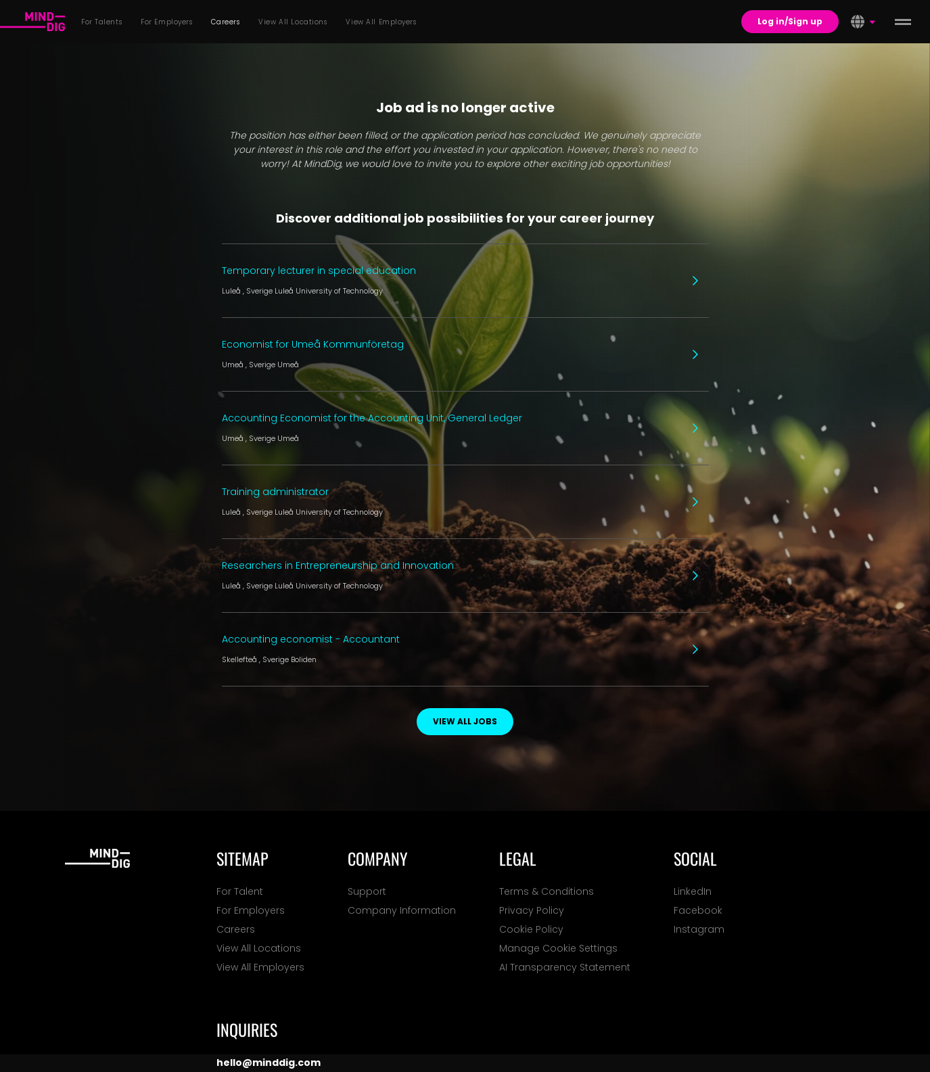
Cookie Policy (531, 929)
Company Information (402, 910)
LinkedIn (693, 891)
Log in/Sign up (790, 21)
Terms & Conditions (546, 891)
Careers (235, 929)
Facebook (698, 910)
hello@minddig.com (268, 1062)
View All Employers (260, 967)
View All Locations (258, 948)
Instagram (699, 929)
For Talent (239, 891)
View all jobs (465, 721)
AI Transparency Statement (564, 967)
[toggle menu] (902, 21)
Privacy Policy (531, 910)
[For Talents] (32, 21)
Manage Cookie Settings (558, 948)
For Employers (250, 910)
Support (367, 891)
